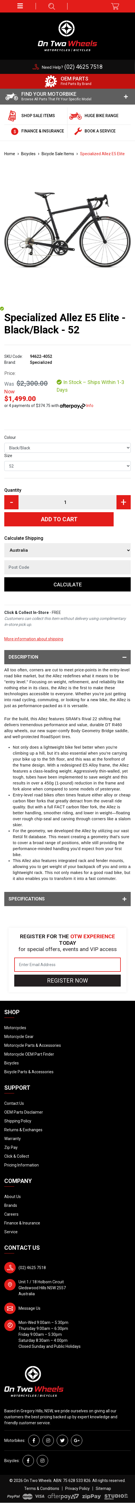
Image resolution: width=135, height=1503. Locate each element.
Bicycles (11, 1063)
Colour (10, 437)
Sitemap (103, 1488)
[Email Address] (67, 965)
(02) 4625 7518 (32, 1267)
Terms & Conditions (41, 1488)
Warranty (12, 1138)
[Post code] (67, 567)
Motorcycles (15, 1027)
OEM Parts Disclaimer (23, 1112)
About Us (12, 1196)
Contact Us (14, 1103)
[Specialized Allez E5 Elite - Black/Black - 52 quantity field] (67, 502)
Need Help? (72, 67)
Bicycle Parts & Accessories (29, 1072)
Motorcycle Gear (19, 1036)
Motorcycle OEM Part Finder (29, 1054)
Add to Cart (59, 519)
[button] (20, 6)
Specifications (67, 899)
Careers (11, 1214)
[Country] (67, 550)
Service (11, 1232)
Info (89, 405)
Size (8, 455)
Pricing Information (21, 1165)
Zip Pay (11, 1147)
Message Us (29, 1308)
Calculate (68, 585)
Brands (10, 1205)
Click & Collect (16, 1156)
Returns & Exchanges (23, 1130)
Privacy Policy (77, 1488)
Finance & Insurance (22, 1223)
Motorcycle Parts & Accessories (32, 1045)
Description (67, 657)
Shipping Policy (17, 1121)
